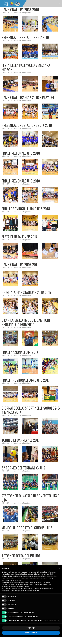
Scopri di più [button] (31, 628)
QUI (8, 13)
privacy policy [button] (27, 574)
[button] (59, 568)
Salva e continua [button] (31, 633)
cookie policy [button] (17, 580)
